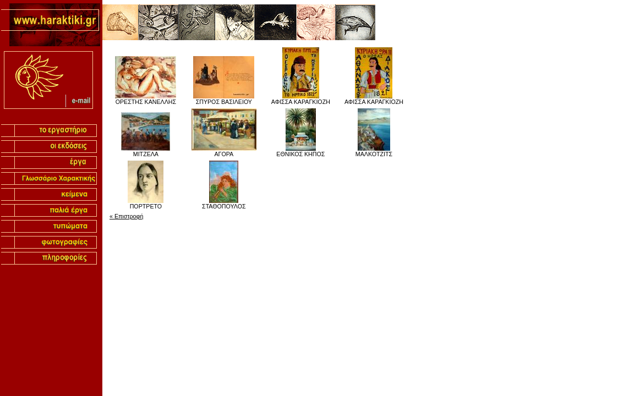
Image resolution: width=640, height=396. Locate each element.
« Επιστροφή (126, 216)
